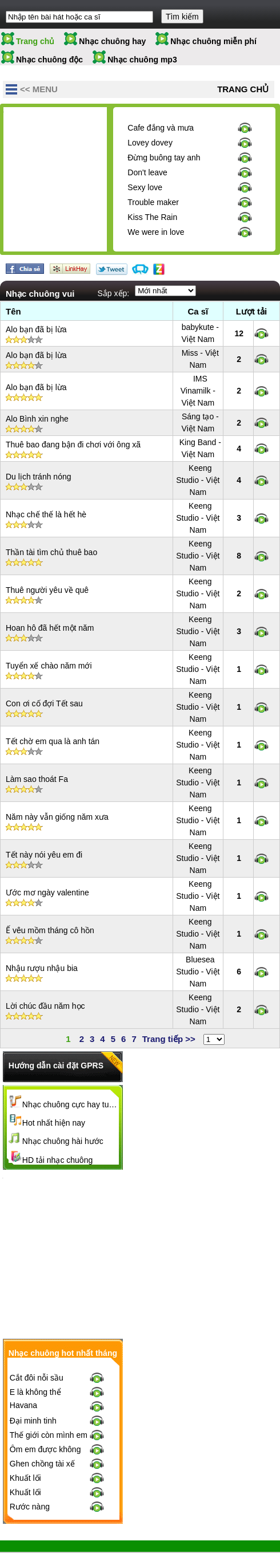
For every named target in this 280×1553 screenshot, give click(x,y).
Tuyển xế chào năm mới (49, 665)
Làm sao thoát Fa (37, 779)
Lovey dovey (150, 142)
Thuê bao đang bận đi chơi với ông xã (73, 444)
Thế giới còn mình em (48, 1394)
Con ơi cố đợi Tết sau (44, 703)
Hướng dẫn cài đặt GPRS (56, 1065)
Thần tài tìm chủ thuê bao (51, 552)
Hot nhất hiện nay (53, 1122)
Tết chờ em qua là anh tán (52, 741)
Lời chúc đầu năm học (45, 1006)
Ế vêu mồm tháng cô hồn (50, 930)
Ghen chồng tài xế (42, 1423)
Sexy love (144, 187)
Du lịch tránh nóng (38, 476)
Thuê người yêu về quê (47, 590)
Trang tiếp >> (168, 1039)
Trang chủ (35, 41)
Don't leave (147, 172)
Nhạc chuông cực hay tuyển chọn (70, 1104)
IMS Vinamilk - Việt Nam (198, 390)
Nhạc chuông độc (49, 59)
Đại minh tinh (33, 1380)
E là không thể (35, 1351)
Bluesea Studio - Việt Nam (197, 971)
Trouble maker (153, 202)
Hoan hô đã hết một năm (50, 627)
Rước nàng (30, 1466)
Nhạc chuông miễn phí (213, 41)
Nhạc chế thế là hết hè (46, 514)
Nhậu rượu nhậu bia (42, 968)
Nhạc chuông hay (112, 41)
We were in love (155, 232)
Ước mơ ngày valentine (47, 892)
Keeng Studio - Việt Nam (197, 480)
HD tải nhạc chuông (57, 1160)
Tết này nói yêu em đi (44, 854)
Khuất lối (25, 1437)
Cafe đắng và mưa (160, 127)
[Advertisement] (89, 182)
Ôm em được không (45, 1408)
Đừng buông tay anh (163, 157)
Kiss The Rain (152, 217)
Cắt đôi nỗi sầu (36, 1337)
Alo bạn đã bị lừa (36, 329)
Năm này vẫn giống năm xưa (57, 816)
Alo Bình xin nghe (37, 418)
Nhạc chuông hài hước (62, 1141)
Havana (23, 1364)
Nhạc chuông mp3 (142, 59)
